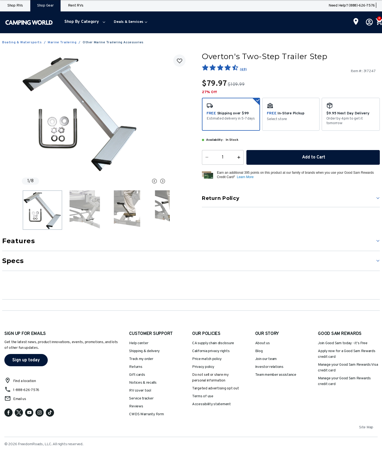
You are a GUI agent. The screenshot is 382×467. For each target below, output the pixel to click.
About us (262, 343)
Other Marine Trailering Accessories (113, 42)
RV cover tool (140, 390)
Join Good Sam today (343, 343)
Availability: (214, 140)
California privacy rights (210, 351)
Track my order (141, 359)
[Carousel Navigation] (134, 181)
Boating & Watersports (22, 42)
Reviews (136, 406)
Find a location (24, 381)
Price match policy (207, 359)
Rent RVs (75, 5)
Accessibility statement (211, 404)
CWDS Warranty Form (146, 414)
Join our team (266, 359)
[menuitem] (83, 22)
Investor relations (269, 367)
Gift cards (137, 375)
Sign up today (26, 360)
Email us (19, 399)
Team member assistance (275, 375)
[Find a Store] (356, 22)
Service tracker (141, 398)
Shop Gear (45, 5)
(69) (243, 69)
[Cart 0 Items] (378, 22)
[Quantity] (223, 157)
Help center (138, 343)
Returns (135, 367)
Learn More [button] (245, 177)
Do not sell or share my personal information (210, 378)
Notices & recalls (142, 382)
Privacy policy (203, 367)
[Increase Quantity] (240, 157)
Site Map (366, 427)
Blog (259, 351)
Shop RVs (15, 5)
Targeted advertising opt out (215, 388)
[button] (83, 22)
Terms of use (202, 396)
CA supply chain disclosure (213, 343)
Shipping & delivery (144, 351)
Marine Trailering (62, 42)
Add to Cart (313, 157)
